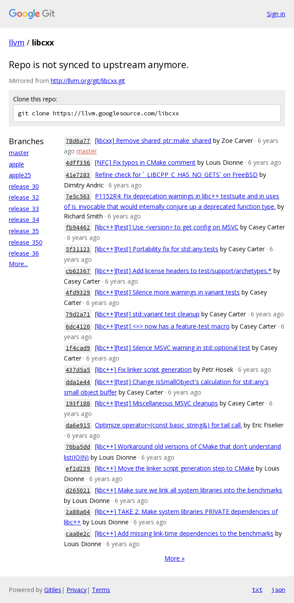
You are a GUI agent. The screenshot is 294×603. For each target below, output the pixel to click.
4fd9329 (78, 292)
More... (18, 264)
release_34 (24, 219)
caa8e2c (78, 533)
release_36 (24, 253)
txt (257, 589)
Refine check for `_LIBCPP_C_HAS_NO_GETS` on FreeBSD (176, 174)
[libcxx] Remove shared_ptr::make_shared (153, 140)
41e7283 (78, 175)
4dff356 (78, 162)
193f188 (78, 403)
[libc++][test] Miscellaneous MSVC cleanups (156, 403)
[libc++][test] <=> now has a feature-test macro (162, 326)
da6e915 (78, 425)
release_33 (24, 208)
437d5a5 (78, 370)
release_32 (24, 197)
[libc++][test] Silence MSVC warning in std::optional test (172, 347)
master (19, 153)
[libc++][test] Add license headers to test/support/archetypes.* (183, 271)
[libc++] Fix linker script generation (143, 369)
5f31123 (78, 249)
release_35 (24, 231)
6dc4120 (78, 326)
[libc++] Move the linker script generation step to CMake (174, 468)
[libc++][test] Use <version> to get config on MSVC (166, 227)
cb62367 (78, 271)
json (278, 589)
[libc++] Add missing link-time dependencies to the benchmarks (184, 533)
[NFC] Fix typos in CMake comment (145, 162)
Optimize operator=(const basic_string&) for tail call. (168, 425)
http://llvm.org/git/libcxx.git (88, 80)
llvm (16, 42)
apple (16, 164)
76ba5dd (78, 447)
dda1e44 (78, 382)
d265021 (78, 490)
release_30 (24, 186)
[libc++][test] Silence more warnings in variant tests (167, 292)
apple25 (20, 175)
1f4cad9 (78, 348)
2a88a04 (78, 512)
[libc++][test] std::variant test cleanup (147, 314)
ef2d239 (78, 468)
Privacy (76, 590)
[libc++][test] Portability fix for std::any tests (156, 249)
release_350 (25, 242)
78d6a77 (78, 141)
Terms (101, 590)
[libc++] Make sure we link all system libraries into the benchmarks (188, 490)
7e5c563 (78, 196)
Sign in (276, 14)
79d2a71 (78, 314)
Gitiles (52, 590)
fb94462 (78, 227)
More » (174, 558)
